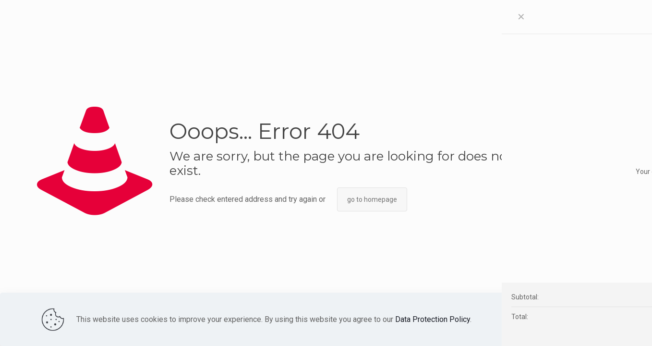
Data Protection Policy (432, 319)
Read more (535, 319)
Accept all (586, 319)
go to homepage (372, 199)
